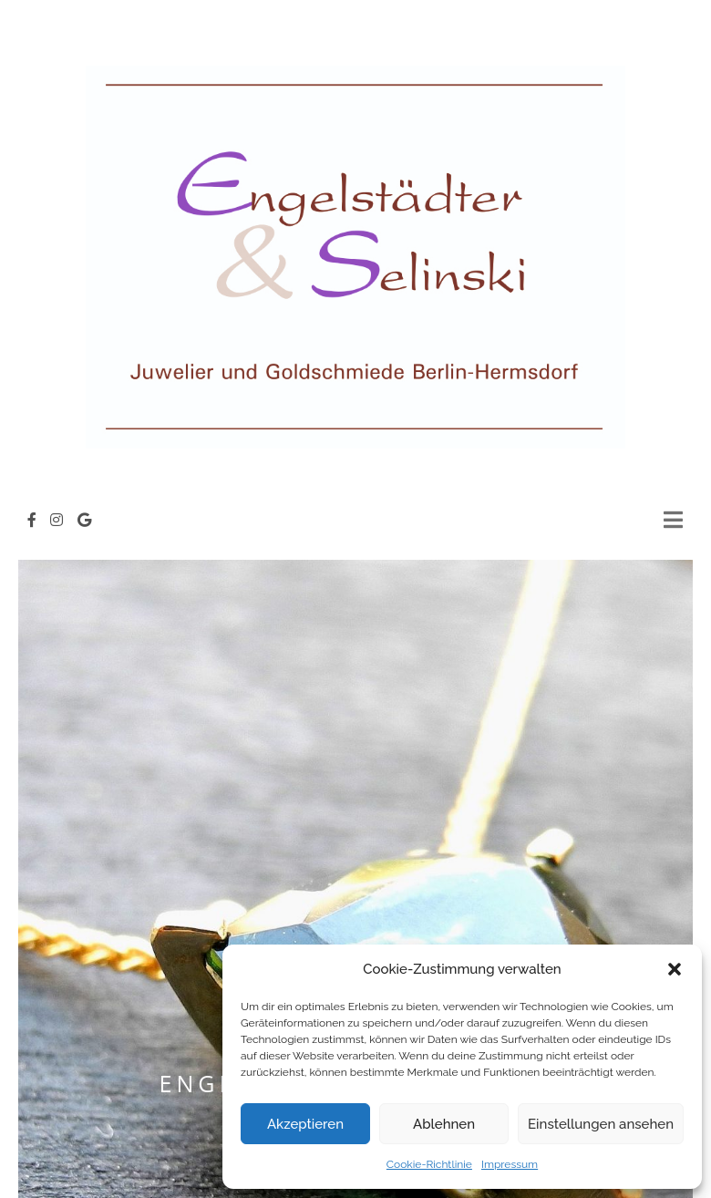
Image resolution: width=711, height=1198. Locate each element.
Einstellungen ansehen (601, 1124)
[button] (674, 969)
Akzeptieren (305, 1124)
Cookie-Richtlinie (429, 1164)
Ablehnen (444, 1124)
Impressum (509, 1164)
